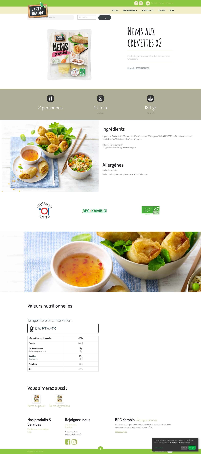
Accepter (192, 448)
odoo (170, 451)
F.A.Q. (29, 432)
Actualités (68, 427)
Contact (151, 3)
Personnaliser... (158, 448)
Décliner (184, 448)
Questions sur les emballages (38, 429)
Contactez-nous (71, 424)
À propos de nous (147, 420)
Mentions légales (121, 431)
